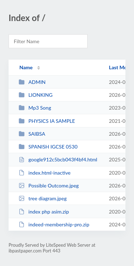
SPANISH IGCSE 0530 (48, 147)
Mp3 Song (35, 108)
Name (26, 67)
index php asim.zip (44, 212)
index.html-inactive (44, 173)
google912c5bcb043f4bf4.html (58, 159)
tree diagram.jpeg (42, 198)
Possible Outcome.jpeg (49, 185)
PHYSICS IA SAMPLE (47, 121)
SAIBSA (32, 134)
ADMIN (32, 82)
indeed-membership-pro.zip (54, 224)
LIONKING (36, 95)
